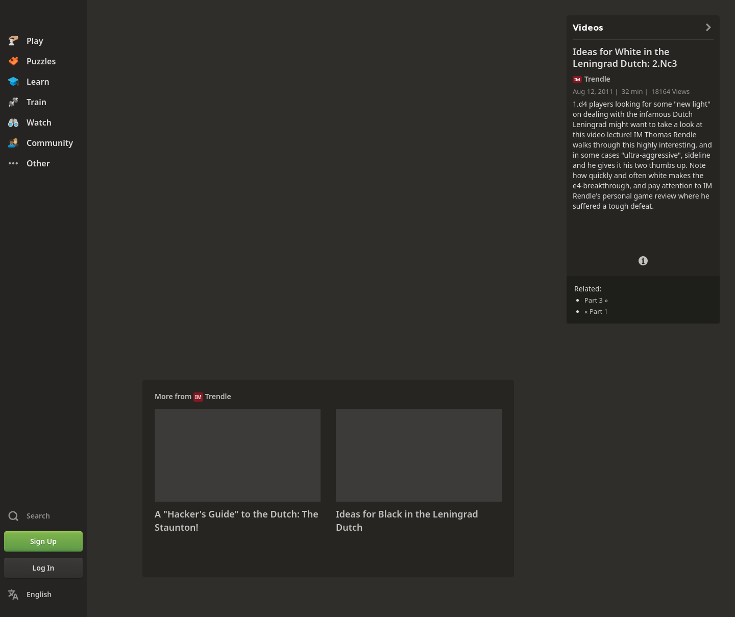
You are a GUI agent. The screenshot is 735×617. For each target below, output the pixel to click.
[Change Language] (43, 594)
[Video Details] (643, 259)
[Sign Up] (43, 541)
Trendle (218, 396)
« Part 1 (596, 311)
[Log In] (43, 568)
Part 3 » (596, 300)
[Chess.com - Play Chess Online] (43, 17)
